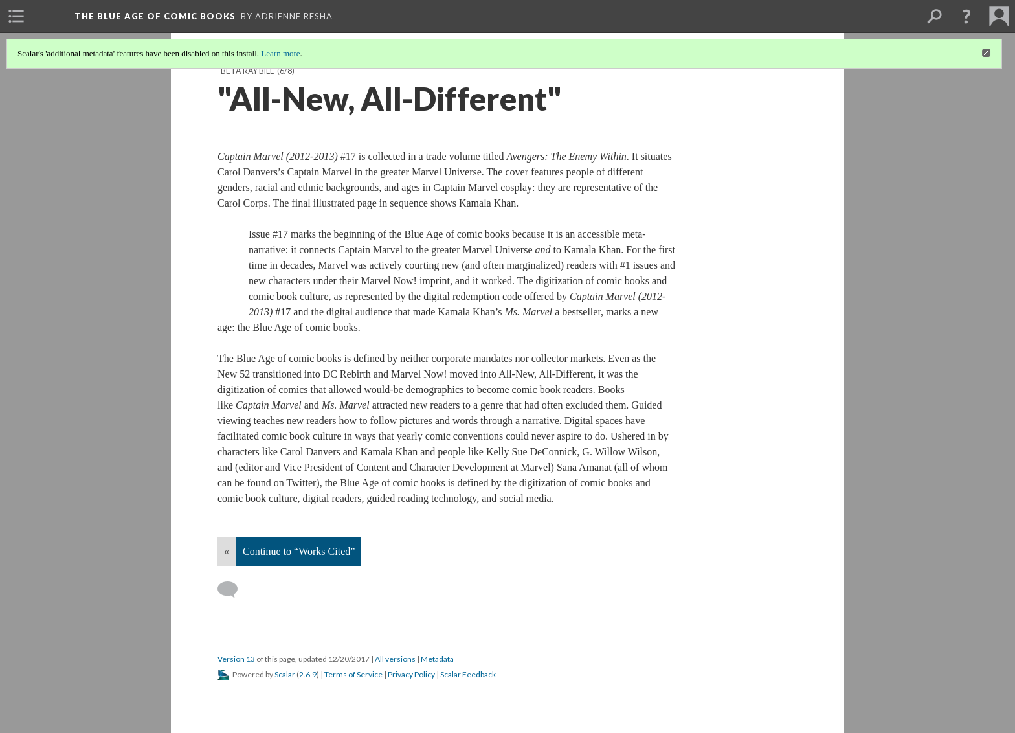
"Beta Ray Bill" (247, 71)
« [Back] (226, 551)
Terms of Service (353, 674)
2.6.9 (308, 674)
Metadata (437, 659)
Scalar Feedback (468, 674)
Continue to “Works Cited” (299, 551)
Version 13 (236, 659)
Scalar (284, 674)
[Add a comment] (233, 589)
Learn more (280, 53)
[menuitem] (16, 16)
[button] (966, 16)
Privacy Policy (411, 674)
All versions (395, 659)
